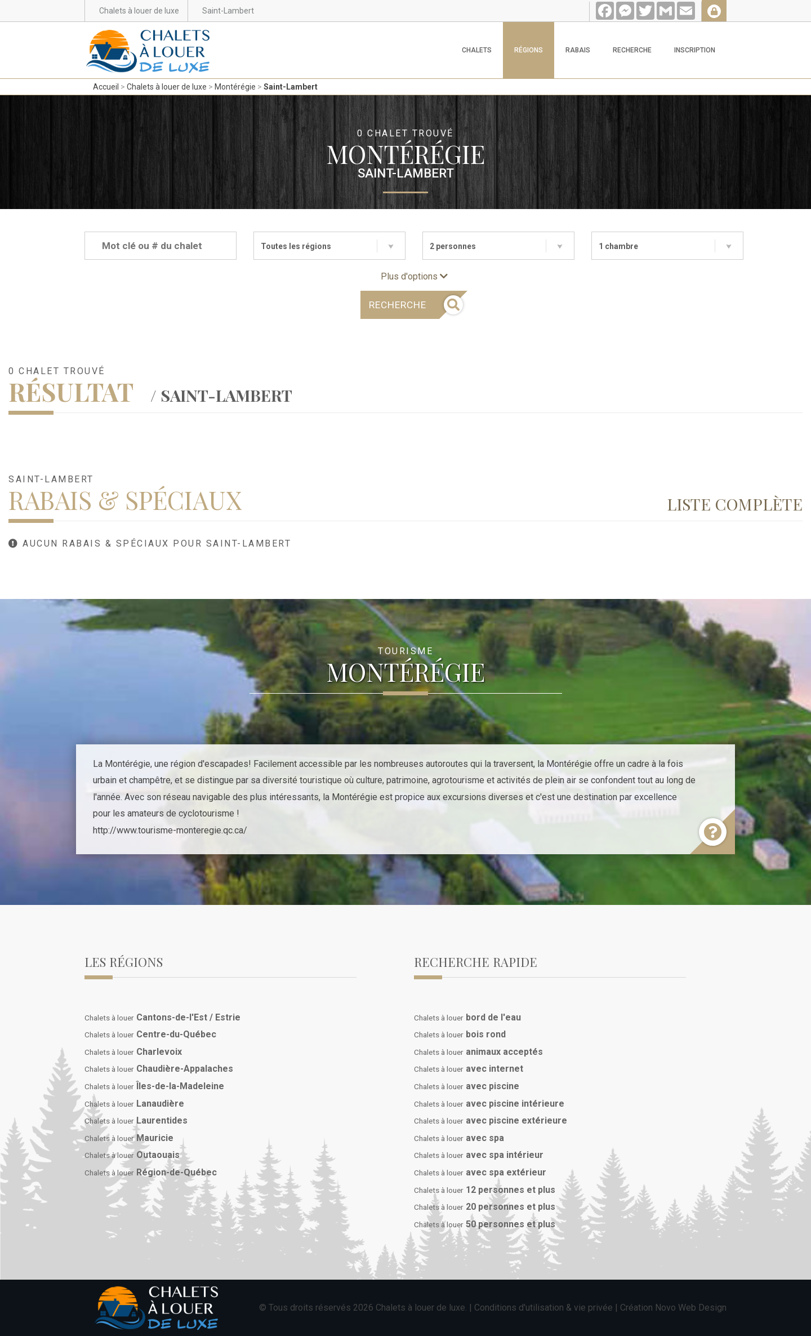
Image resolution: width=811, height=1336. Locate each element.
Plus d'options (414, 276)
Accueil (106, 86)
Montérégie (235, 86)
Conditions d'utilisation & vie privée (543, 1307)
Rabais (577, 50)
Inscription (694, 50)
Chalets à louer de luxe (167, 86)
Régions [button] (528, 50)
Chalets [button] (477, 50)
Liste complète (735, 503)
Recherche (632, 50)
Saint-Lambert (291, 86)
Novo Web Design (691, 1307)
